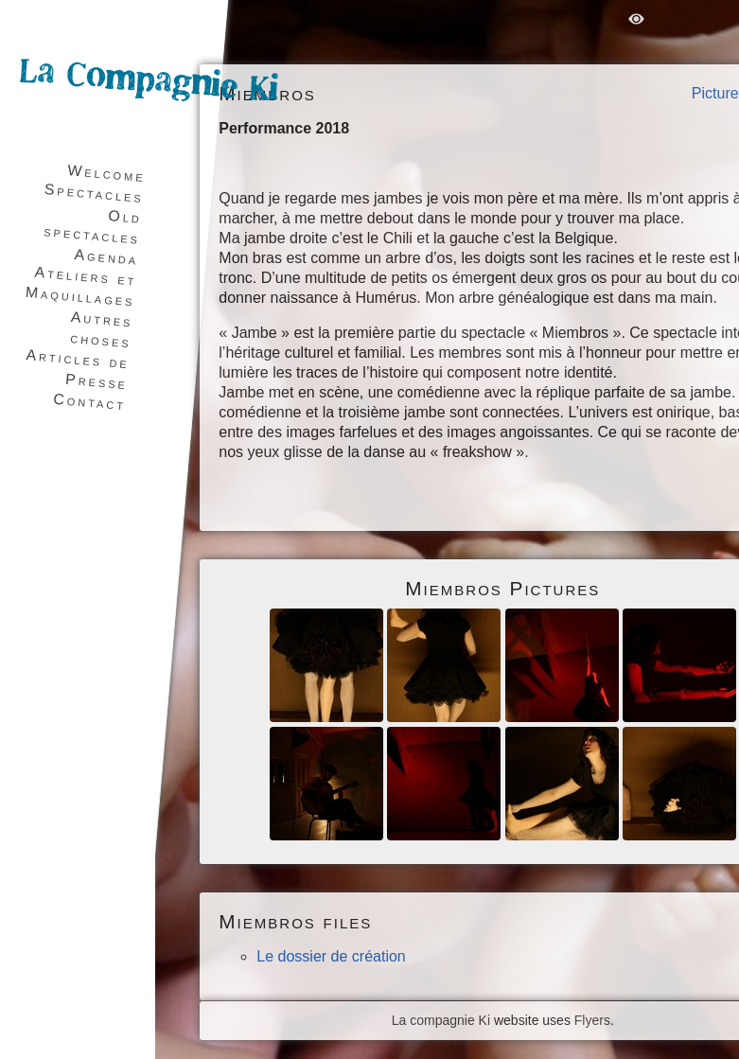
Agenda (106, 257)
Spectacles (94, 193)
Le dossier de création (330, 956)
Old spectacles (93, 227)
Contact (90, 402)
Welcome (107, 173)
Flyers (592, 1020)
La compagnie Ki (441, 1020)
